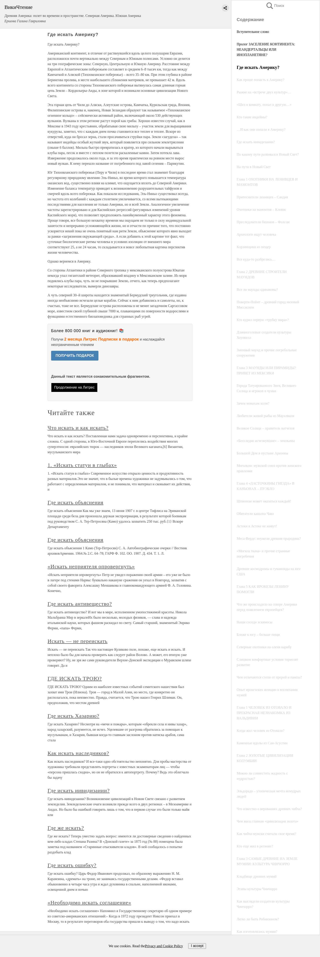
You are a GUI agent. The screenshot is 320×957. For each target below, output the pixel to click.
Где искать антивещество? (80, 604)
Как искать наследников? (78, 753)
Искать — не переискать (78, 641)
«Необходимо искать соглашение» (89, 902)
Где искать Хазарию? (73, 716)
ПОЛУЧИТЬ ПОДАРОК (75, 355)
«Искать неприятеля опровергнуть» (91, 566)
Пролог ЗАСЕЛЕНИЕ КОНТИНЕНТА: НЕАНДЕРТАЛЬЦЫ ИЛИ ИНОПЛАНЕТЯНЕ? (266, 49)
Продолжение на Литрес (74, 387)
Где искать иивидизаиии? (79, 790)
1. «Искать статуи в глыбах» (82, 465)
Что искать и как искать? (78, 428)
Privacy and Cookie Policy (164, 946)
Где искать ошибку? (72, 865)
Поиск (275, 6)
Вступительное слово (253, 32)
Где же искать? (66, 828)
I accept (197, 946)
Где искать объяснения (75, 502)
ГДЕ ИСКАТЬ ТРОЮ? (75, 678)
